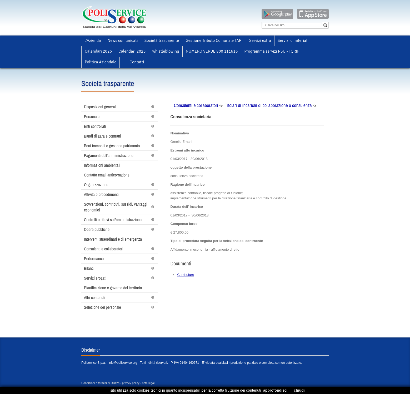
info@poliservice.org (122, 363)
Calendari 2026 (98, 51)
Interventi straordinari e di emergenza (113, 239)
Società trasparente (161, 40)
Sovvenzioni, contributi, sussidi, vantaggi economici (115, 207)
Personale (91, 116)
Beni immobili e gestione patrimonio (112, 146)
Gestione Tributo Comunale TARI (214, 40)
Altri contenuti (94, 297)
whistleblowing (165, 51)
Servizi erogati (95, 278)
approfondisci (275, 390)
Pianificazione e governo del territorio (113, 288)
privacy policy (130, 383)
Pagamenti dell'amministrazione (108, 155)
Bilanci (89, 268)
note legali (148, 383)
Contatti (136, 62)
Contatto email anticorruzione (106, 175)
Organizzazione (96, 185)
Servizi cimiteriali (293, 40)
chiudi (299, 390)
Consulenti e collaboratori (103, 249)
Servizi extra (260, 40)
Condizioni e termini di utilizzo (100, 383)
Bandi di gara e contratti (102, 136)
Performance (94, 258)
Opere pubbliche (96, 229)
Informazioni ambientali (102, 165)
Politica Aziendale (100, 62)
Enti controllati (95, 126)
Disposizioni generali (100, 107)
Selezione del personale (102, 307)
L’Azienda (92, 40)
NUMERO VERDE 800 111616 (212, 51)
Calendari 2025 (132, 51)
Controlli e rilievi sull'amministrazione (113, 220)
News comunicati (122, 40)
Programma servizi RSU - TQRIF (271, 51)
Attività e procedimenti (101, 194)
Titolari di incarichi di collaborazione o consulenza (269, 105)
